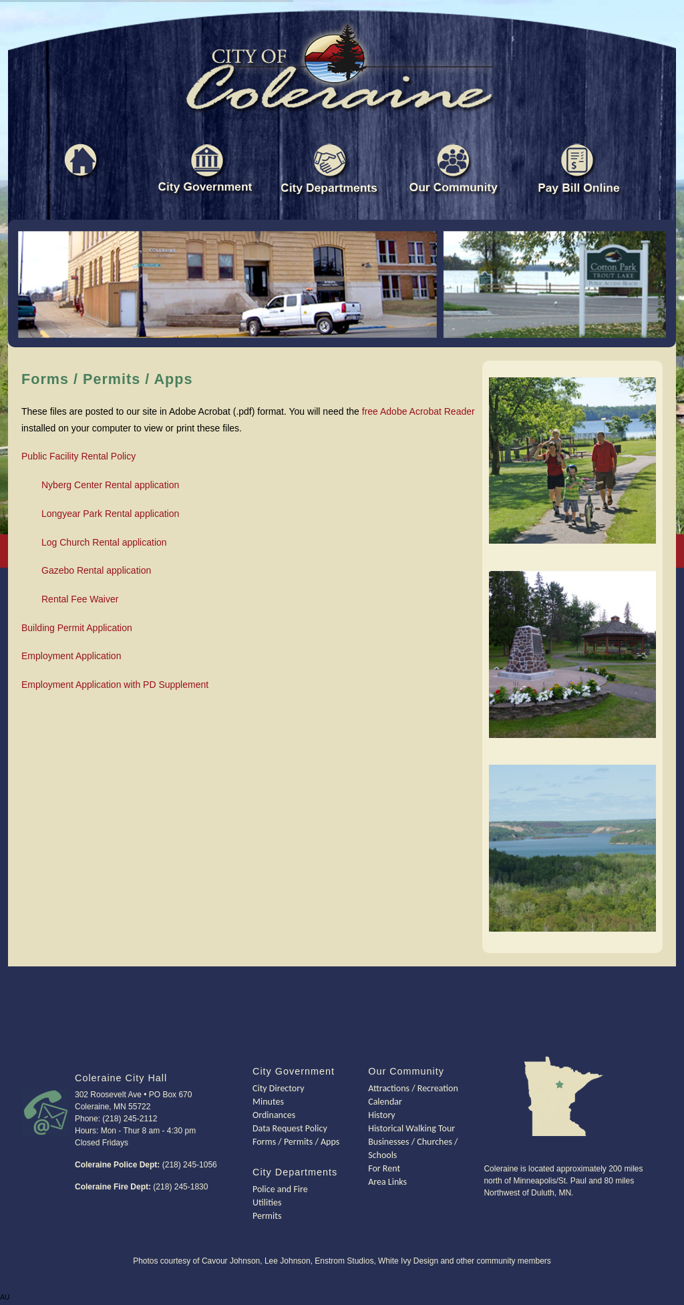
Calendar (385, 1101)
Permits (266, 1216)
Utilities (266, 1202)
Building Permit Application (76, 627)
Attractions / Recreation (413, 1088)
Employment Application (71, 655)
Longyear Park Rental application (110, 513)
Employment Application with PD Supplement (114, 684)
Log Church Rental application (104, 542)
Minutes (268, 1101)
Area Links (387, 1181)
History (381, 1115)
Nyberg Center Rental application (110, 485)
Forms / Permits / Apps (295, 1141)
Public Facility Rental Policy (78, 456)
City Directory (278, 1088)
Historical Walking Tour (411, 1128)
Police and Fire (280, 1189)
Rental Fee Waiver (79, 599)
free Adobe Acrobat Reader (418, 411)
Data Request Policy (289, 1128)
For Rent (384, 1168)
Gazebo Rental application (96, 570)
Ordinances (273, 1115)
